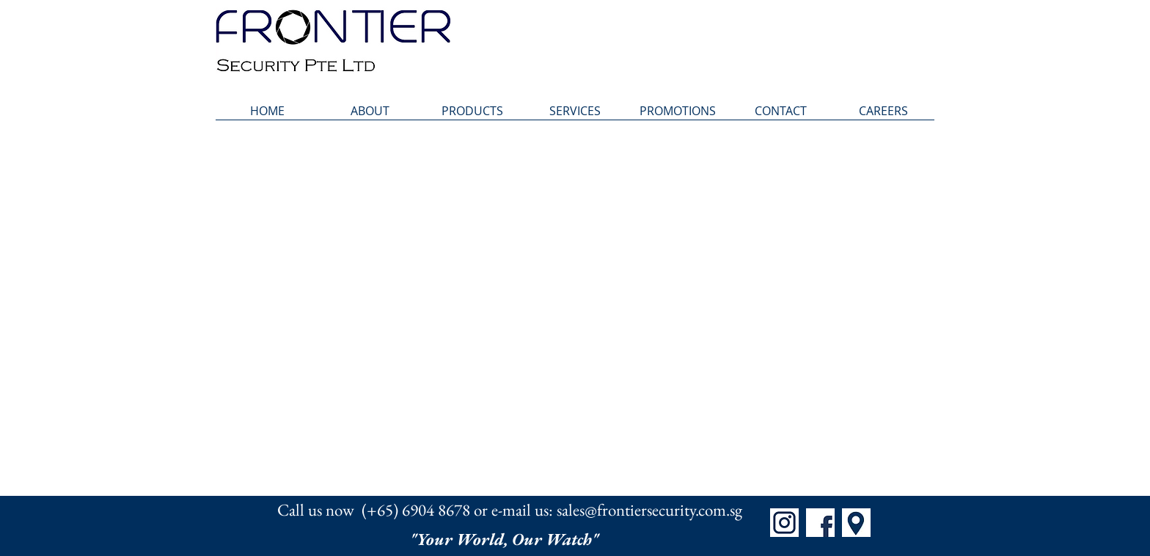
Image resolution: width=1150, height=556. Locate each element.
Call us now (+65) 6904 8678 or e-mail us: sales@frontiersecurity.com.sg (509, 510)
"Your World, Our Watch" (506, 539)
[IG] (784, 522)
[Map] (856, 522)
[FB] (820, 522)
